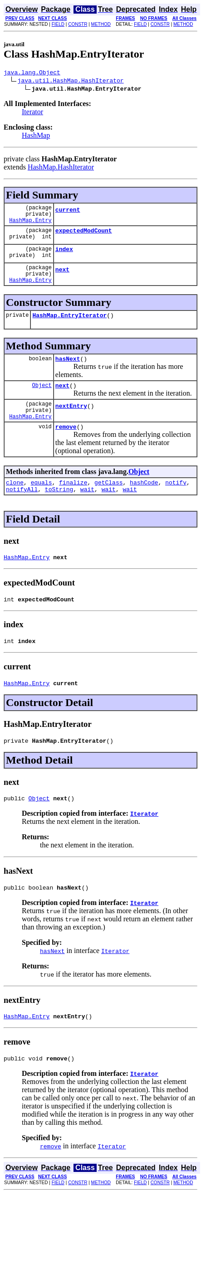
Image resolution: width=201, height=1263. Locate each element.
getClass (108, 505)
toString (59, 513)
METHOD (101, 24)
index (64, 257)
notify (175, 505)
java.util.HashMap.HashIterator (71, 81)
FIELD (58, 24)
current (67, 213)
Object (42, 401)
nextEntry (71, 425)
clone (15, 505)
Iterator (32, 113)
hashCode (144, 505)
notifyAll (22, 513)
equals (41, 505)
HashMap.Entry (30, 225)
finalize (73, 505)
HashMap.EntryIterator (69, 328)
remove (66, 448)
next (62, 280)
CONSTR (77, 24)
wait (87, 513)
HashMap (36, 136)
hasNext (67, 373)
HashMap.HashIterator (61, 168)
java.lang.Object (32, 73)
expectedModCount (83, 237)
